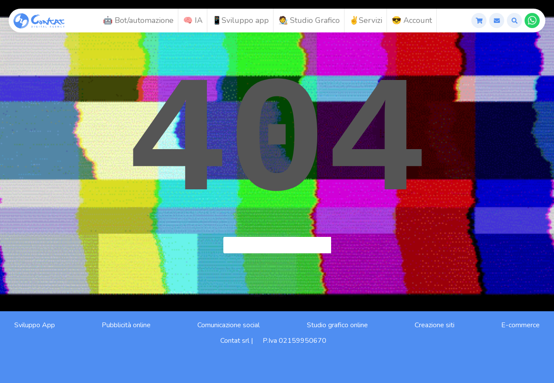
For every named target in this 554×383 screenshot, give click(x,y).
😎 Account (412, 20)
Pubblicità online (126, 325)
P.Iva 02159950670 (294, 340)
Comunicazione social (228, 325)
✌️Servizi (365, 20)
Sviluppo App (34, 325)
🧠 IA (193, 20)
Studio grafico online (337, 325)
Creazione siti (434, 325)
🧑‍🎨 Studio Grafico (309, 20)
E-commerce (520, 325)
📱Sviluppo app (240, 20)
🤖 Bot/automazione (138, 20)
